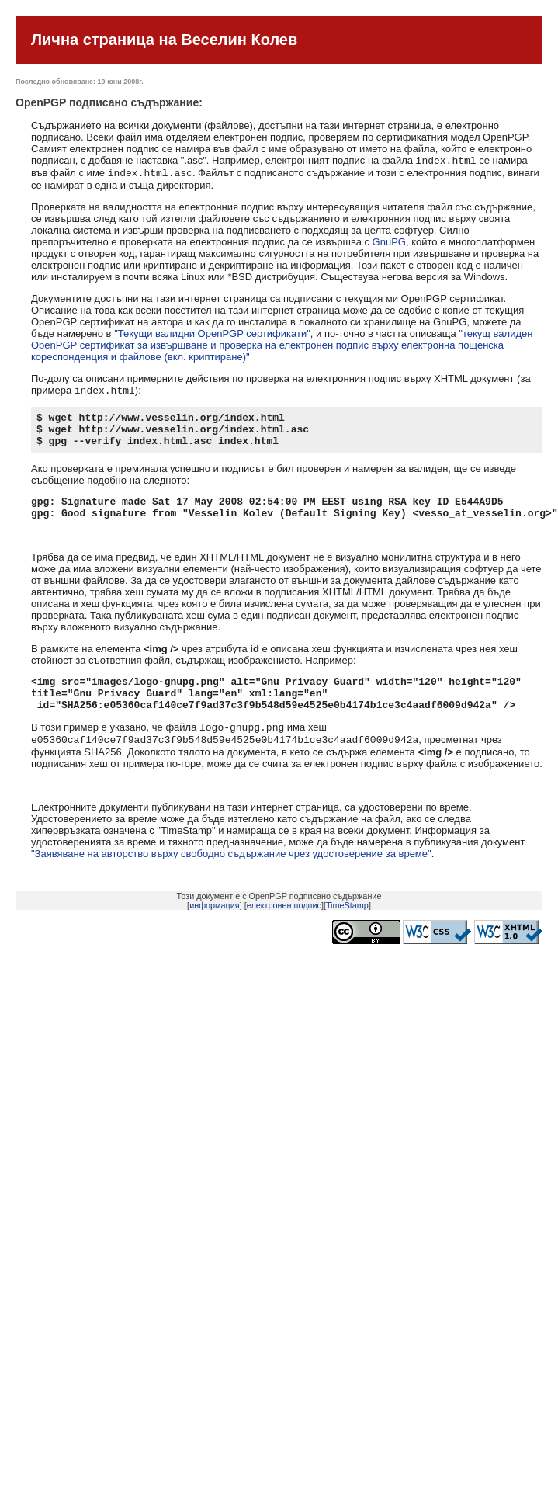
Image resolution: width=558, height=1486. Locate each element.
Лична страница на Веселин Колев (164, 39)
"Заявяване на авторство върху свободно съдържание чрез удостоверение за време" (231, 880)
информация (214, 931)
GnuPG (389, 245)
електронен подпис (284, 931)
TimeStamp (347, 931)
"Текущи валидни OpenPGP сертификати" (212, 336)
